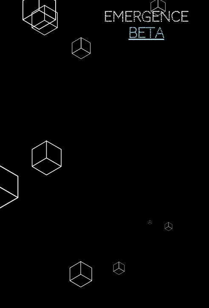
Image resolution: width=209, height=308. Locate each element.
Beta (146, 33)
